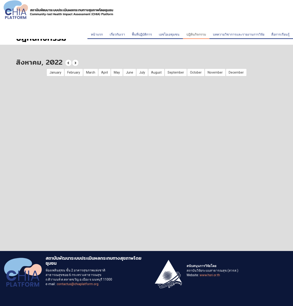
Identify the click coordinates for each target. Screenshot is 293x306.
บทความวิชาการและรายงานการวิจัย (238, 34)
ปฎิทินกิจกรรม (196, 34)
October (196, 72)
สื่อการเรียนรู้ (280, 34)
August (156, 72)
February (73, 72)
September (176, 72)
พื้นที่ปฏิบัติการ (142, 34)
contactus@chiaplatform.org (77, 284)
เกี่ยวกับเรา (117, 34)
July (142, 72)
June (129, 72)
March (90, 72)
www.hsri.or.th (210, 275)
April (104, 72)
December (236, 72)
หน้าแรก (97, 34)
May (117, 72)
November (215, 72)
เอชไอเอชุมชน (169, 34)
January (55, 72)
